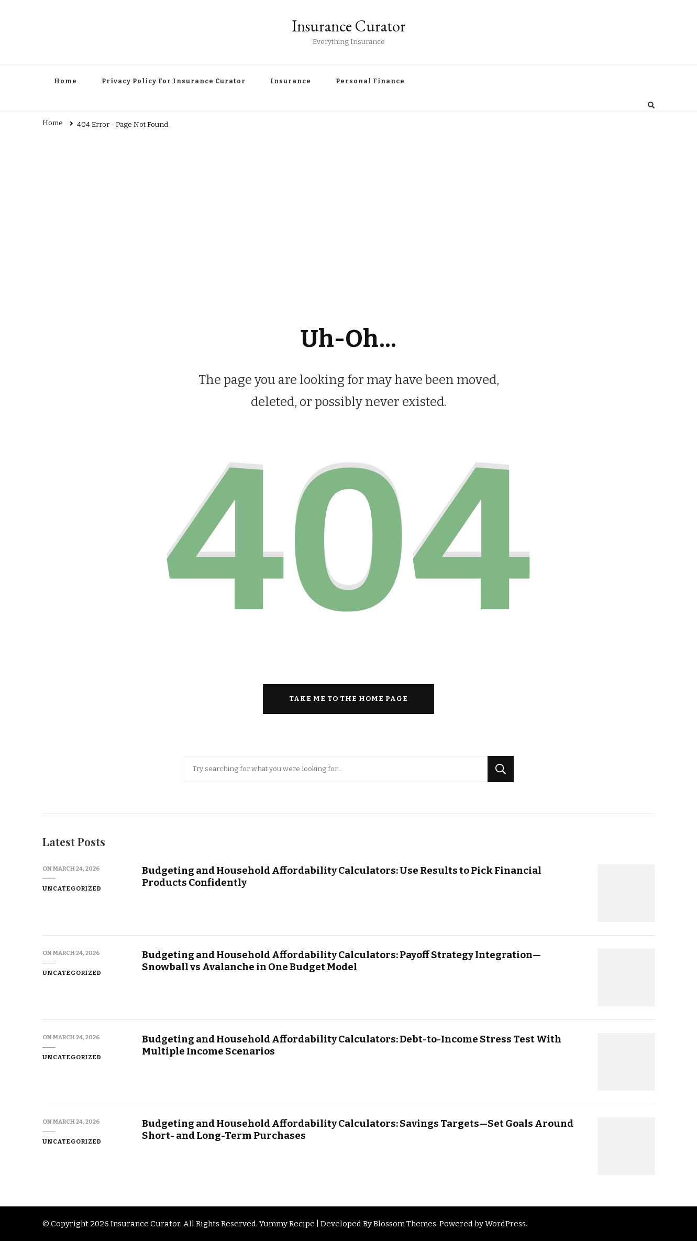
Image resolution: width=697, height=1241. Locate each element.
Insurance (290, 81)
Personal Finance (370, 81)
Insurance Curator (349, 26)
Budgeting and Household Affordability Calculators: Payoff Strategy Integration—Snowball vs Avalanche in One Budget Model (341, 961)
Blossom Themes (404, 1223)
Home (65, 81)
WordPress (505, 1223)
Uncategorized (72, 888)
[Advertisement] (348, 213)
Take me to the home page (348, 699)
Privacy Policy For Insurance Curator (174, 81)
